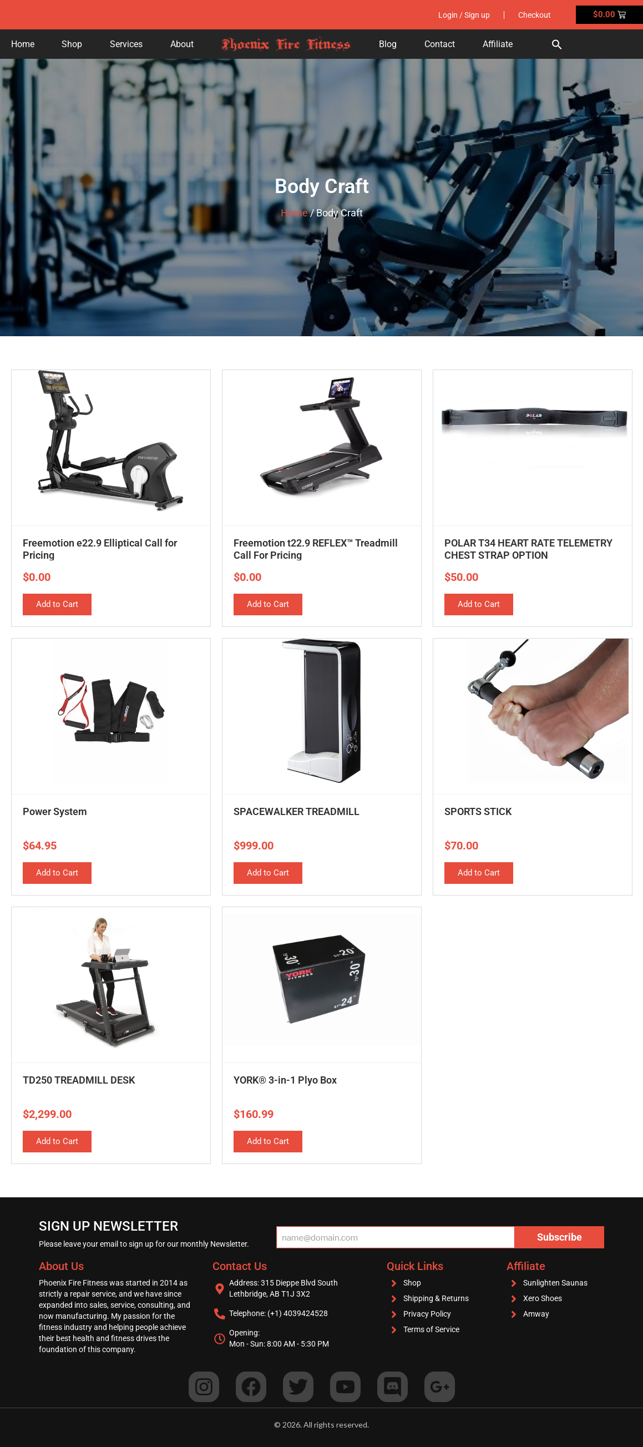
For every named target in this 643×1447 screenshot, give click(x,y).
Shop (72, 44)
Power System (55, 811)
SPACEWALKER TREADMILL (297, 811)
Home (22, 44)
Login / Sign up (464, 15)
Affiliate (498, 44)
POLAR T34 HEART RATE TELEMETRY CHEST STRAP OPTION (528, 549)
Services (126, 44)
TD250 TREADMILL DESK (79, 1080)
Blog (388, 44)
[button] (557, 44)
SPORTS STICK (478, 811)
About (182, 44)
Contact (439, 44)
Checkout (534, 15)
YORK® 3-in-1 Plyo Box (285, 1080)
